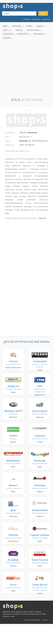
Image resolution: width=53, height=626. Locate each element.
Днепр (40, 26)
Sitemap (44, 620)
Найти (43, 13)
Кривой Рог (23, 33)
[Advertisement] (26, 68)
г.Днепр (6, 37)
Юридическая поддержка (32, 620)
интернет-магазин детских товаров (39, 587)
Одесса (6, 30)
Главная (26, 19)
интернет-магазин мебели (39, 364)
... (15, 37)
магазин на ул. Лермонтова (40, 389)
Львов (18, 30)
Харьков (16, 26)
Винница (38, 33)
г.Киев (29, 26)
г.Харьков (7, 33)
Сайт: (7, 136)
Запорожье (33, 30)
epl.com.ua (24, 136)
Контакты (46, 19)
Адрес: (8, 140)
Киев (4, 26)
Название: (10, 132)
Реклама (36, 19)
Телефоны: (10, 144)
